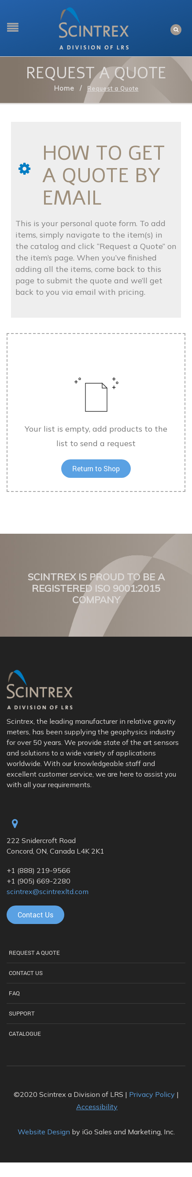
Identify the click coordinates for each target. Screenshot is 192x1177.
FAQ (14, 993)
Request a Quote (34, 952)
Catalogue (25, 1033)
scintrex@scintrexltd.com (48, 891)
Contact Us (26, 972)
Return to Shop (96, 468)
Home (64, 88)
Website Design (44, 1131)
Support (22, 1013)
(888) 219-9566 (43, 870)
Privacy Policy (152, 1094)
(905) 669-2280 (43, 880)
